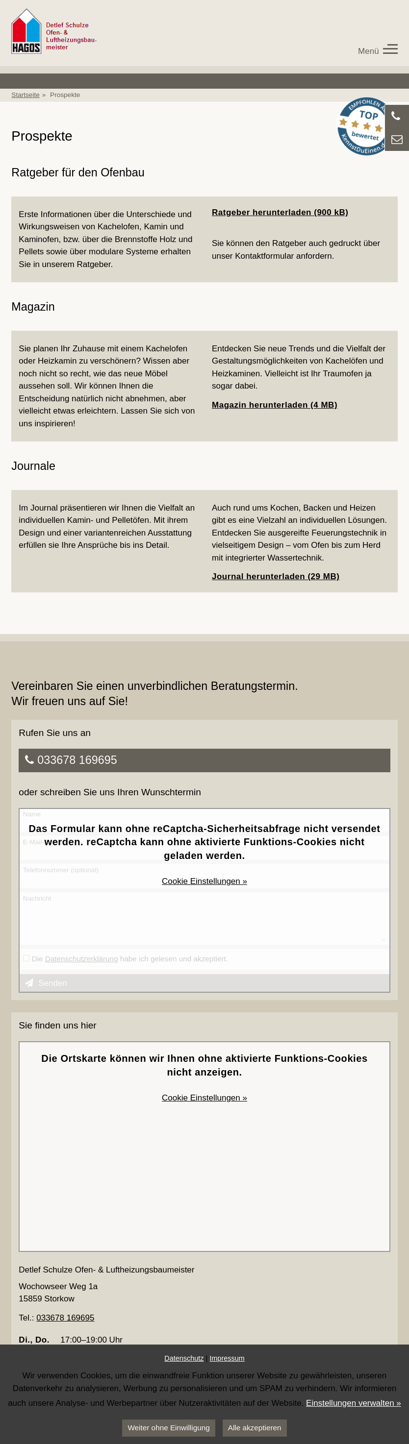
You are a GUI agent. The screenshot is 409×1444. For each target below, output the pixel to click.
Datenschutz (184, 1358)
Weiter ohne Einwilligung (168, 1427)
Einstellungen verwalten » (353, 1403)
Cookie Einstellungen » (204, 881)
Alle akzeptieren (254, 1427)
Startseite (25, 94)
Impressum (226, 1358)
